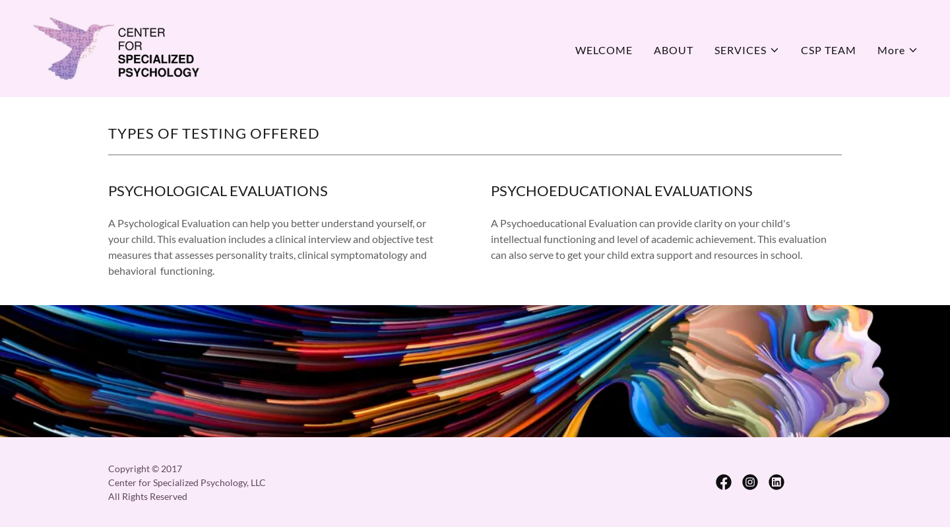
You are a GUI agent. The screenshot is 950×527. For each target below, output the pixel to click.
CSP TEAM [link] (828, 50)
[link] (116, 47)
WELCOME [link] (604, 50)
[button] (747, 50)
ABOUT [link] (673, 50)
